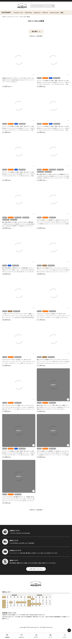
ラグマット (45, 12)
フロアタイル (28, 12)
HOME (4, 16)
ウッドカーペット (18, 12)
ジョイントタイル (54, 12)
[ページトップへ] (69, 630)
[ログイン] (36, 636)
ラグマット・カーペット (12, 16)
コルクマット (37, 12)
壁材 (62, 12)
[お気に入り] (21, 636)
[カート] (50, 636)
